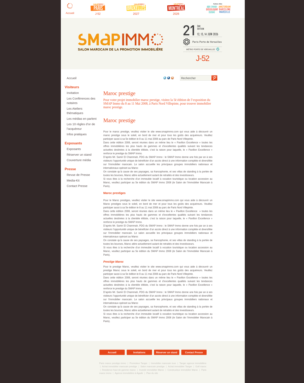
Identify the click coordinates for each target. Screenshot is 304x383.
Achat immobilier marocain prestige (119, 366)
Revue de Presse (78, 174)
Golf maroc (200, 366)
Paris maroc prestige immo (112, 363)
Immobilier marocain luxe (163, 363)
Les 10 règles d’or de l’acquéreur (81, 126)
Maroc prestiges (114, 193)
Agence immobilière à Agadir (129, 373)
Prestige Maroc (113, 261)
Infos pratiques (77, 134)
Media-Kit (73, 180)
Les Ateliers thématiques (75, 111)
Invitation (73, 92)
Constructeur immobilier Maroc (182, 370)
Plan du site (152, 373)
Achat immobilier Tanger (180, 366)
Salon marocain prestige (152, 366)
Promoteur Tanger (138, 363)
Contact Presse (77, 186)
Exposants (74, 149)
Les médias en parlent (82, 118)
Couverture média (79, 160)
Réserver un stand (79, 154)
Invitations (139, 352)
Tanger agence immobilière (192, 363)
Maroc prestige (119, 120)
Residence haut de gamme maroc (119, 370)
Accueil (71, 78)
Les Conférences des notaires (81, 101)
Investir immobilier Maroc (151, 370)
